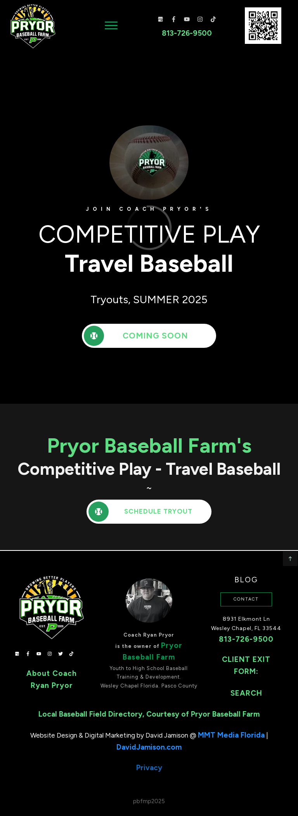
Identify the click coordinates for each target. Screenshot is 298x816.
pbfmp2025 (149, 791)
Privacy (149, 758)
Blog (246, 570)
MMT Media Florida (231, 725)
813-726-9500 (246, 629)
